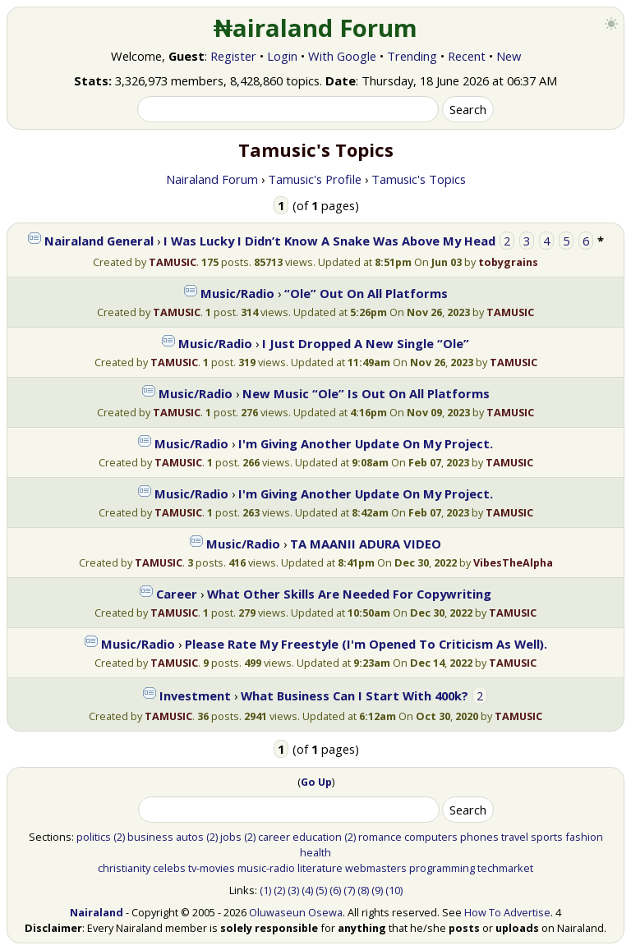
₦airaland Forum (316, 27)
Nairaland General (99, 240)
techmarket (505, 868)
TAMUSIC (172, 262)
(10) (394, 890)
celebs (169, 868)
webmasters (376, 868)
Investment (195, 695)
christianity (124, 868)
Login (282, 56)
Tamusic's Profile (315, 179)
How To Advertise (507, 912)
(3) (293, 890)
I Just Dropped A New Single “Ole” (365, 343)
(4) (307, 890)
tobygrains (508, 262)
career (274, 836)
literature (320, 868)
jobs (231, 836)
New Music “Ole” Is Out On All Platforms (366, 393)
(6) (335, 890)
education (317, 836)
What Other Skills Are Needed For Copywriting (349, 593)
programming (442, 868)
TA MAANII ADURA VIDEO (365, 543)
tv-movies (211, 868)
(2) (119, 836)
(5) (321, 890)
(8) (363, 890)
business (150, 836)
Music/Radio (237, 293)
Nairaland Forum (212, 179)
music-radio (266, 868)
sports (547, 836)
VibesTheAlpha (513, 562)
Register (233, 56)
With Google (342, 56)
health (315, 852)
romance (380, 836)
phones (479, 836)
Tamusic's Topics (418, 179)
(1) (265, 890)
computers (431, 836)
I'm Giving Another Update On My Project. (365, 443)
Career (176, 593)
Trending (412, 56)
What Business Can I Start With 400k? (354, 695)
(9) (377, 890)
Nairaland (96, 912)
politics (93, 836)
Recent (467, 56)
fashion (584, 836)
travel (514, 836)
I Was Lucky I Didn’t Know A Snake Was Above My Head (329, 240)
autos (190, 836)
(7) (349, 890)
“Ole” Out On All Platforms (366, 293)
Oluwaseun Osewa (296, 912)
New (508, 56)
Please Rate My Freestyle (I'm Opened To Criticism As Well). (366, 644)
